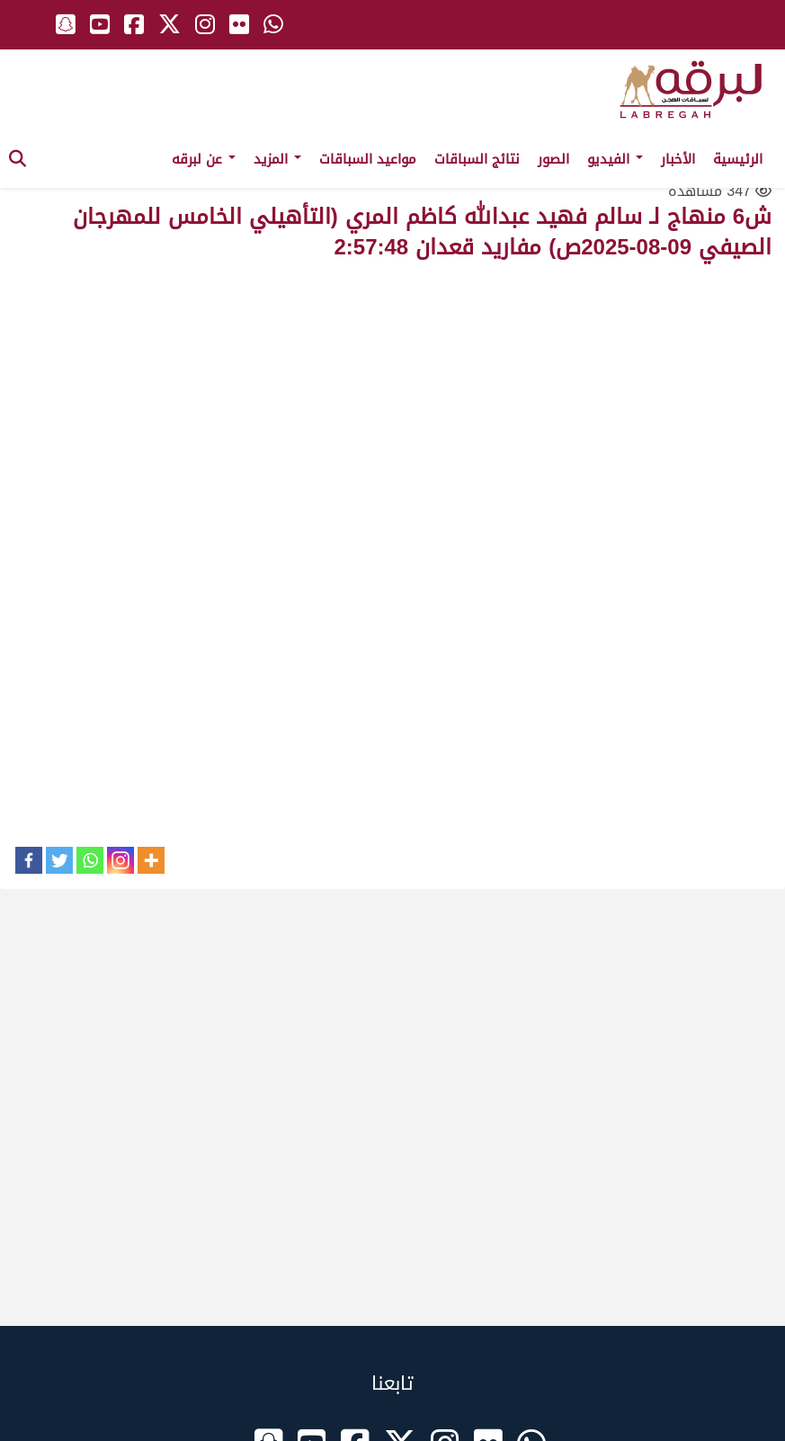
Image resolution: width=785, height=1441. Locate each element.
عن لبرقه (204, 159)
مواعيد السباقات (367, 159)
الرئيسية (738, 159)
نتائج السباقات (477, 159)
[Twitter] (59, 860)
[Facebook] (28, 860)
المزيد (277, 159)
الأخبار (678, 159)
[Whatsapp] (89, 860)
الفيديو (615, 159)
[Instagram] (120, 860)
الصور (553, 159)
